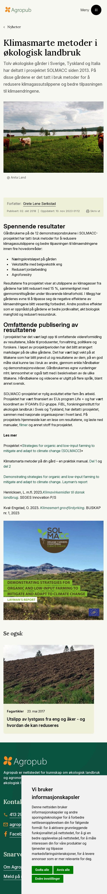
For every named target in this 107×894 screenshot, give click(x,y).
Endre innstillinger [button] (47, 878)
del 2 (7, 466)
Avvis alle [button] (63, 870)
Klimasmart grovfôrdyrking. (62, 508)
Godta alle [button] (42, 870)
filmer (23, 425)
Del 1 (93, 461)
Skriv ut (93, 211)
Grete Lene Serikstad (39, 204)
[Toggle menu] (91, 10)
